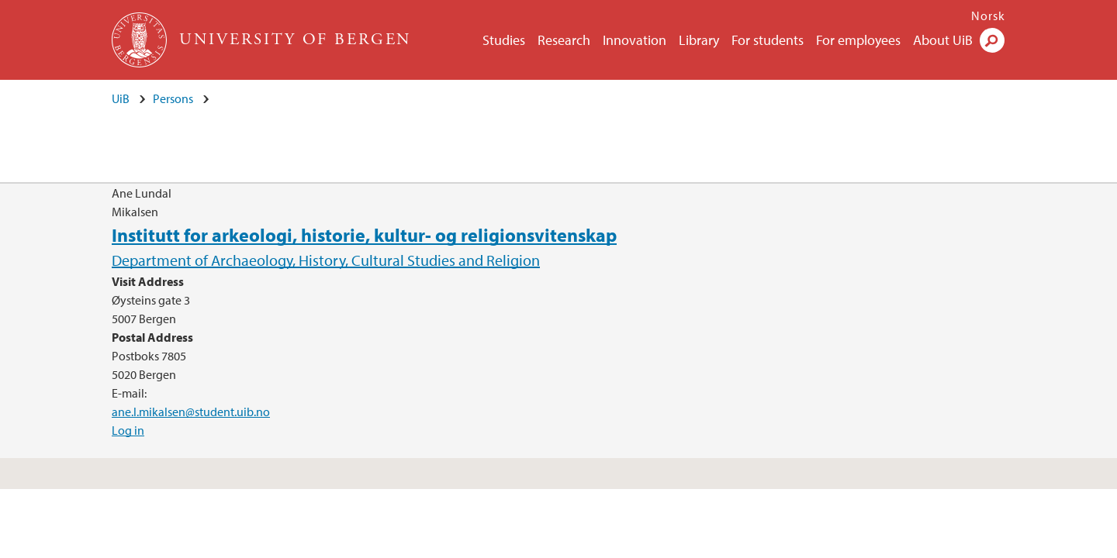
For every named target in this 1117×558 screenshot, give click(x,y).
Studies (503, 40)
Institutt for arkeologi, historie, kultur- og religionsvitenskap (364, 234)
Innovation (634, 40)
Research (564, 40)
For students (767, 40)
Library (699, 40)
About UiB (943, 40)
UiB (121, 98)
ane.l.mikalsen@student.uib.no (191, 411)
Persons (173, 98)
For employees (858, 40)
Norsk (988, 15)
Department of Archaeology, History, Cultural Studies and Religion (326, 260)
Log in (128, 430)
